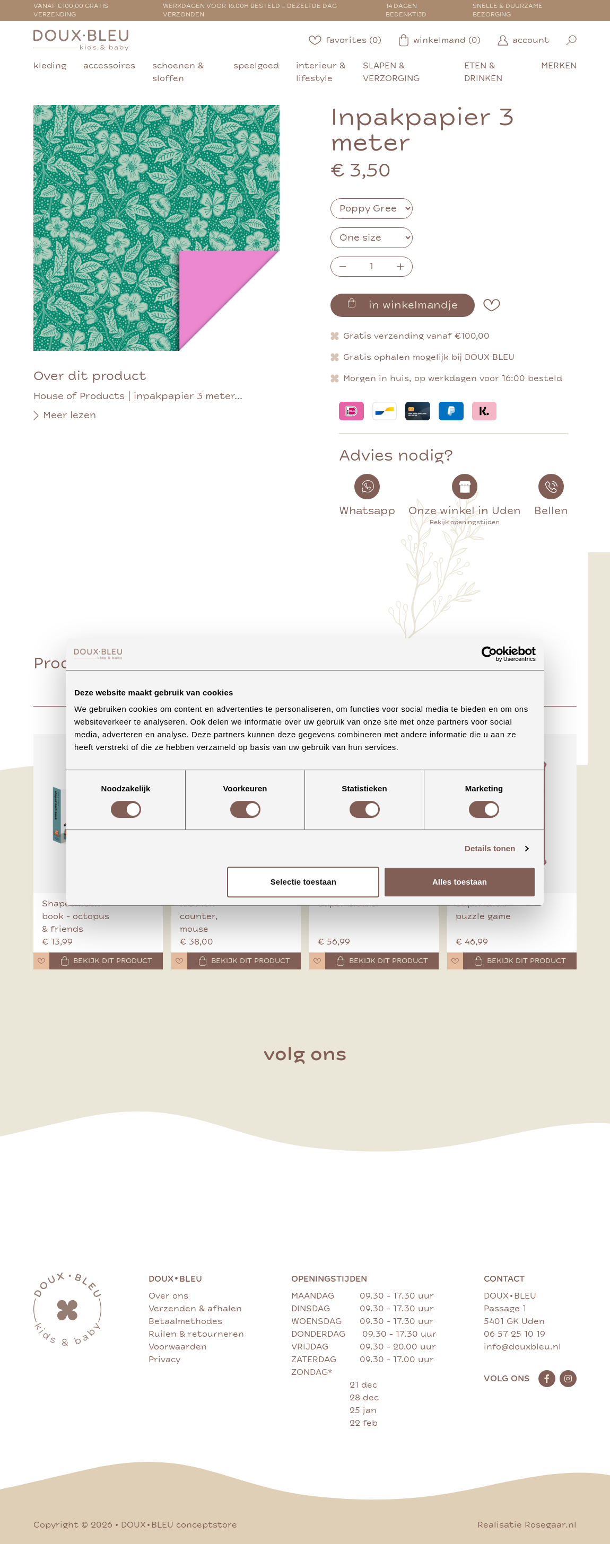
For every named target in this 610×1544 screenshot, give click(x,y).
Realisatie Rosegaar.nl (527, 1525)
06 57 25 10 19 (514, 1334)
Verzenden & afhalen (195, 1308)
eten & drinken (483, 72)
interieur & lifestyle (320, 72)
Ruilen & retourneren (196, 1334)
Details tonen (490, 848)
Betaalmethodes (185, 1321)
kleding (49, 65)
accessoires (109, 65)
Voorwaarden (178, 1347)
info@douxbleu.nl (522, 1347)
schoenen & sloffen (178, 72)
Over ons (168, 1296)
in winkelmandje (402, 305)
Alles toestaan (459, 881)
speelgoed (256, 65)
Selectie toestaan (303, 881)
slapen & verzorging (391, 72)
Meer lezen (64, 415)
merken (559, 65)
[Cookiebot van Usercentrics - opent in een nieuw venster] (489, 654)
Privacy (164, 1359)
